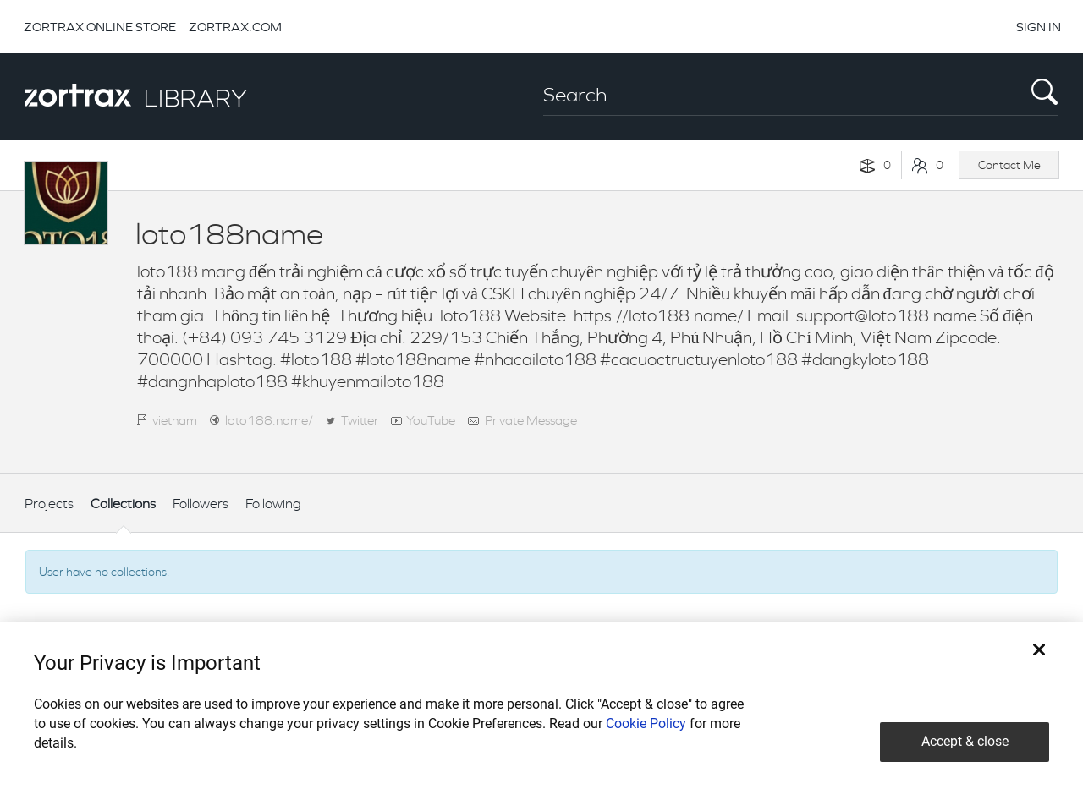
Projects (49, 504)
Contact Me (1009, 165)
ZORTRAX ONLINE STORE (100, 26)
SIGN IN (1038, 26)
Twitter (359, 420)
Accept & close (965, 741)
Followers (200, 504)
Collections (123, 504)
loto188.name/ (269, 420)
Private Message (531, 420)
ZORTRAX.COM (235, 26)
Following (273, 504)
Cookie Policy (646, 723)
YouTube (430, 420)
